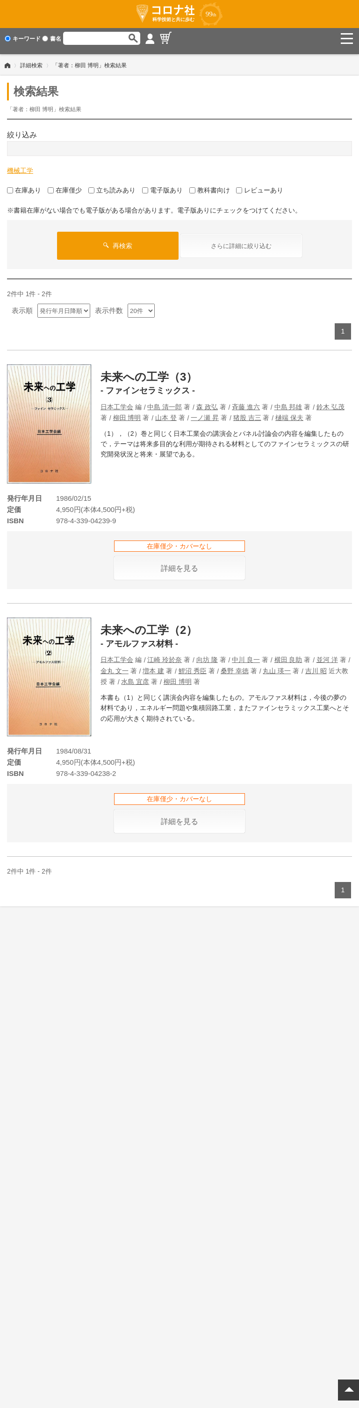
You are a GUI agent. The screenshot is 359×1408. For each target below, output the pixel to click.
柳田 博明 (127, 412)
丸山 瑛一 (277, 665)
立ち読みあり (112, 185)
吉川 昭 (316, 665)
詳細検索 (31, 60)
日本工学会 (117, 401)
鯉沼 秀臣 (193, 665)
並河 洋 (327, 654)
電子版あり (162, 185)
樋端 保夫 (289, 412)
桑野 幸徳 (235, 665)
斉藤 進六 (246, 401)
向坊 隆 (207, 654)
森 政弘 (207, 401)
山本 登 (166, 412)
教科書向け (209, 185)
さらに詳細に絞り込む (241, 240)
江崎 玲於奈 (164, 654)
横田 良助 (288, 654)
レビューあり (259, 185)
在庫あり (24, 185)
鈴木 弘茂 (330, 401)
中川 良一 (246, 654)
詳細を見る (179, 563)
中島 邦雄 (288, 401)
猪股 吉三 (247, 412)
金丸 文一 (115, 665)
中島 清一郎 (164, 401)
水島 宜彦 (135, 676)
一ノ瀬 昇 (205, 412)
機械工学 (20, 165)
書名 (51, 39)
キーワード (23, 39)
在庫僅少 (65, 185)
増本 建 (153, 665)
